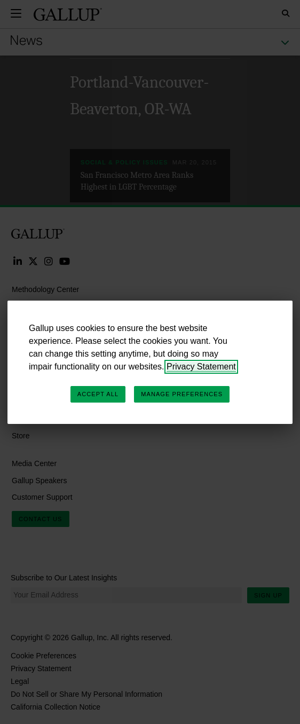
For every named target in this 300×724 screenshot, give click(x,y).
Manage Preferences (182, 394)
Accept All (98, 394)
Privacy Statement (201, 366)
